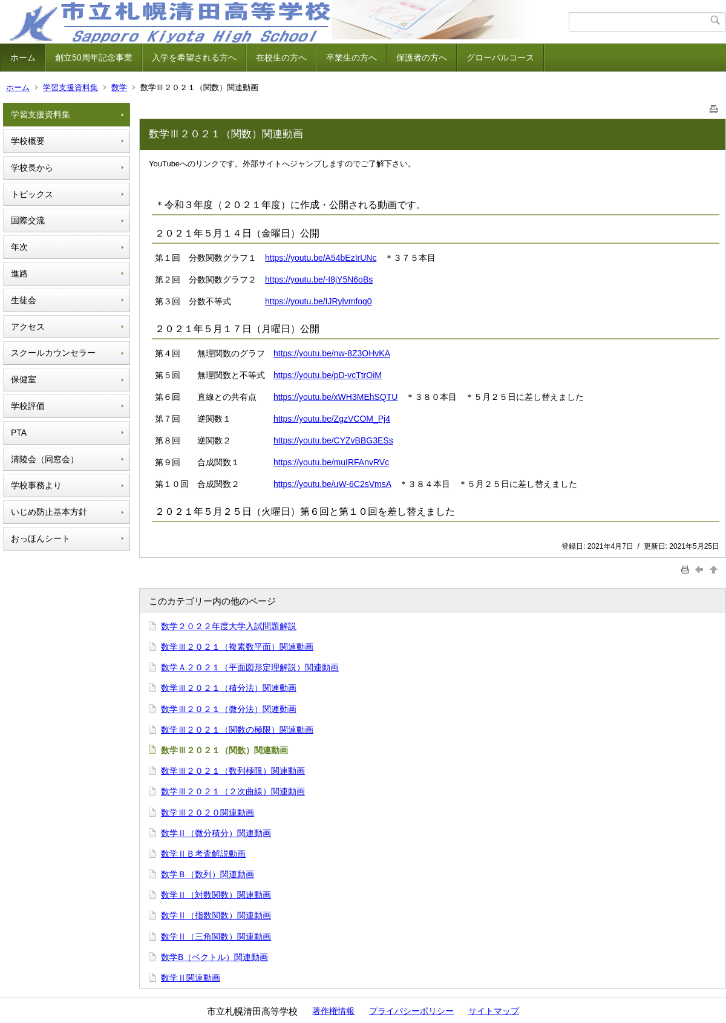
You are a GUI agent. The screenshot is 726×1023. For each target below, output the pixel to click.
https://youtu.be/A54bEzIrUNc (320, 258)
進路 (19, 273)
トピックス (32, 194)
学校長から (32, 167)
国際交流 (28, 220)
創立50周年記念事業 (93, 57)
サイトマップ (493, 1011)
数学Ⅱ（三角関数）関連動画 (216, 936)
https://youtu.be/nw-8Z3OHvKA (331, 353)
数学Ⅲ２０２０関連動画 (207, 812)
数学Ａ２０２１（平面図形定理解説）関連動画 (250, 667)
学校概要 (28, 141)
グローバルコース (500, 57)
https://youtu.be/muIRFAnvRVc (331, 462)
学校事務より (36, 485)
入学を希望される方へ (194, 57)
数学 (119, 87)
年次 (19, 247)
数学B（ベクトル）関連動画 (214, 957)
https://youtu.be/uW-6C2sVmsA (332, 484)
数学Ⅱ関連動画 (190, 977)
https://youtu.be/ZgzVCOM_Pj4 (331, 418)
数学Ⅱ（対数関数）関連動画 (216, 895)
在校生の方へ (281, 57)
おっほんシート (40, 538)
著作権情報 (333, 1011)
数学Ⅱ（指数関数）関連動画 (216, 915)
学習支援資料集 (70, 87)
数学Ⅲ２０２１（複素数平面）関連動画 (237, 647)
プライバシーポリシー (411, 1011)
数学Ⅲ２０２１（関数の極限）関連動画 (237, 729)
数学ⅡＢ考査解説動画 (203, 853)
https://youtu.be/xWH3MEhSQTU (335, 397)
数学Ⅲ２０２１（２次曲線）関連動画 (233, 791)
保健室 (23, 379)
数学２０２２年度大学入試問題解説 (228, 626)
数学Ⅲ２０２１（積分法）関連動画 (228, 688)
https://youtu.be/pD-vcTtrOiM (327, 375)
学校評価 (28, 406)
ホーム (23, 57)
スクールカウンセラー (53, 353)
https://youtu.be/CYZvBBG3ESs (333, 440)
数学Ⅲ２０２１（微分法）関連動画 (228, 709)
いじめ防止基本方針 (49, 512)
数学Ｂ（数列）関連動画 (207, 874)
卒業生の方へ (351, 57)
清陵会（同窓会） (45, 459)
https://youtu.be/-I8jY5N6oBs (319, 279)
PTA (19, 432)
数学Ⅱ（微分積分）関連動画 (216, 833)
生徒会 (23, 300)
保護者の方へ (421, 57)
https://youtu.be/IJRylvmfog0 (318, 301)
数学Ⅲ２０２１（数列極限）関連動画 (233, 771)
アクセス (28, 327)
